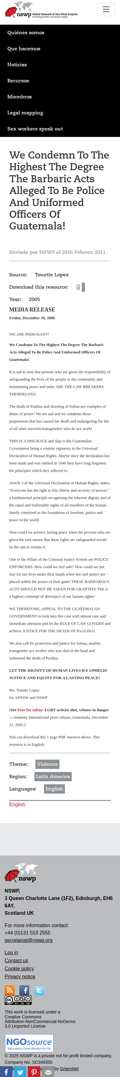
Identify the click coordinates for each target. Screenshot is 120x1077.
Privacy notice (20, 976)
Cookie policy (19, 968)
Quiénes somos (25, 33)
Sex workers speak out (35, 129)
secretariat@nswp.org (29, 940)
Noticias (17, 65)
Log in (11, 952)
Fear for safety (29, 710)
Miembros (19, 97)
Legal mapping (25, 113)
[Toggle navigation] (106, 9)
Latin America (53, 777)
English (54, 789)
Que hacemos (23, 49)
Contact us (16, 960)
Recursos (18, 81)
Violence (47, 764)
